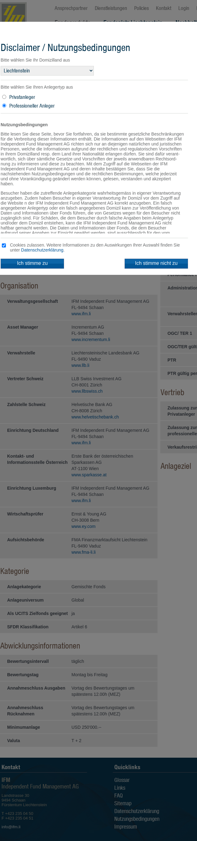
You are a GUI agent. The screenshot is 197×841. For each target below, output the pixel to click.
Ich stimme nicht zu (156, 263)
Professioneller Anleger (32, 106)
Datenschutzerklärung (42, 249)
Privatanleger (22, 97)
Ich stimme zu (32, 263)
